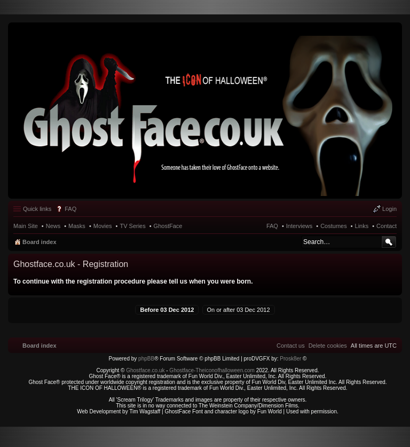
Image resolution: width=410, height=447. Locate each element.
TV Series (132, 226)
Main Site (25, 226)
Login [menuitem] (389, 209)
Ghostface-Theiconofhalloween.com (212, 370)
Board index (39, 242)
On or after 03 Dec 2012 (238, 310)
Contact (386, 226)
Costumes (333, 226)
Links (362, 226)
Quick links (37, 209)
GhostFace (168, 226)
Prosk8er (290, 359)
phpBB (146, 359)
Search (389, 242)
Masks (76, 226)
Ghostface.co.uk (146, 370)
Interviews (299, 226)
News (53, 226)
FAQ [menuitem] (70, 209)
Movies (102, 226)
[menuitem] (328, 345)
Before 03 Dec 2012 (167, 310)
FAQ (272, 226)
